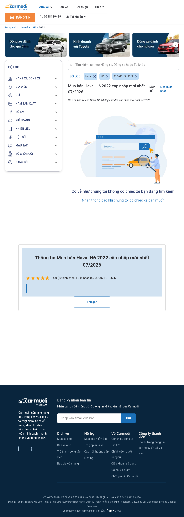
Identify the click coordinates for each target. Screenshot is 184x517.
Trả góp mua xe (94, 445)
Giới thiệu (81, 7)
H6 (34, 27)
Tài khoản (76, 17)
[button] (33, 78)
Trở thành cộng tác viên (69, 454)
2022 (42, 27)
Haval (24, 27)
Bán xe (63, 7)
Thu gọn (92, 301)
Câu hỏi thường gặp (96, 451)
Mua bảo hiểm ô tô (96, 438)
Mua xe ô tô (64, 438)
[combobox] (125, 65)
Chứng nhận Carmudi (124, 476)
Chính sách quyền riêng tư (122, 454)
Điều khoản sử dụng (123, 463)
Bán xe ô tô (64, 445)
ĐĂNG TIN (20, 17)
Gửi (128, 418)
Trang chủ (10, 27)
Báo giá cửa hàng (68, 463)
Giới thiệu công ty (122, 438)
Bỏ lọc (75, 76)
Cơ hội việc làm (120, 470)
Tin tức (99, 7)
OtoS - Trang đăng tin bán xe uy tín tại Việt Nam (152, 448)
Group (113, 510)
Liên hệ (88, 458)
